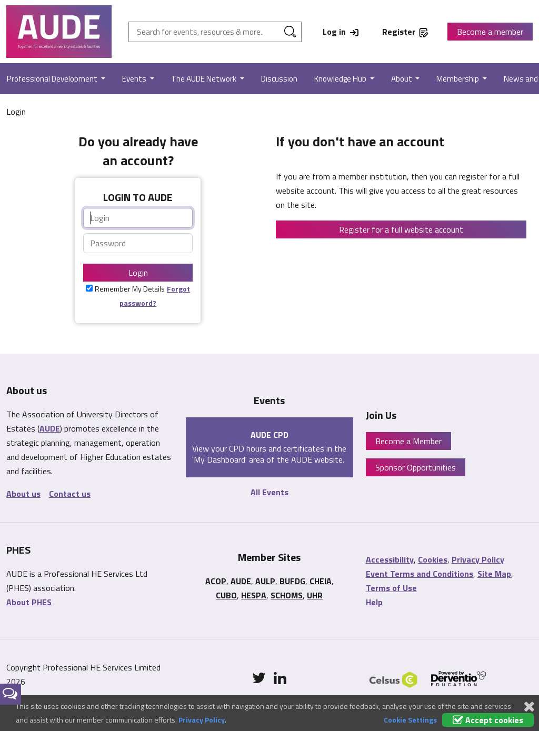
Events (135, 79)
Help (374, 602)
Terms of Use (391, 588)
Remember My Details (130, 288)
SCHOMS (287, 595)
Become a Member (408, 441)
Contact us (70, 493)
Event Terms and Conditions (419, 573)
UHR (315, 595)
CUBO (226, 595)
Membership (458, 79)
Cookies (432, 559)
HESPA (253, 595)
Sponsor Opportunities (415, 467)
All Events (269, 492)
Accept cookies (488, 720)
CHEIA (321, 581)
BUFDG (292, 581)
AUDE (49, 428)
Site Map (494, 573)
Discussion (279, 79)
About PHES (29, 602)
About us (23, 493)
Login (138, 272)
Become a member (490, 31)
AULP (265, 581)
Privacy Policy (478, 559)
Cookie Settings (410, 719)
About (402, 79)
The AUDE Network (204, 79)
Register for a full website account (401, 229)
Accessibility (390, 559)
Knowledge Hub (341, 79)
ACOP (215, 581)
